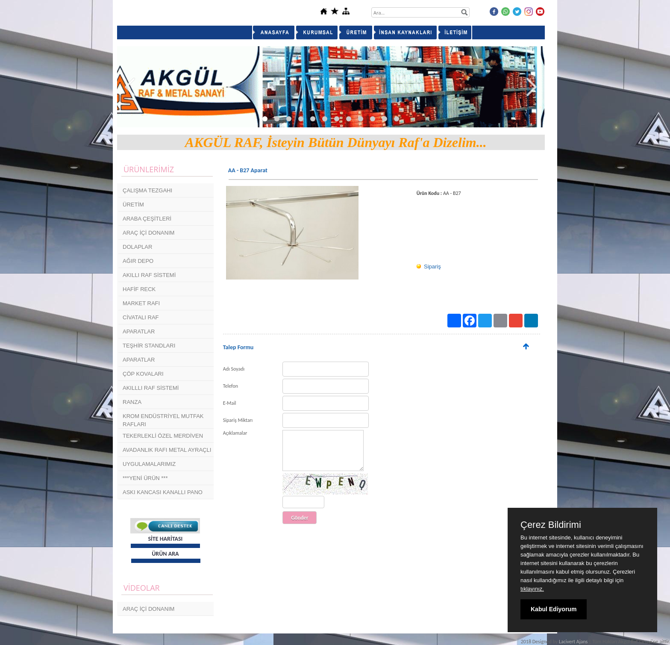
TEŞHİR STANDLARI (149, 345)
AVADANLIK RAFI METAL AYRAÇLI (167, 450)
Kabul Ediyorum (553, 609)
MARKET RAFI (141, 303)
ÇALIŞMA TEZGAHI (147, 190)
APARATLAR (139, 331)
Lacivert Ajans (573, 642)
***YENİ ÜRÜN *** (145, 478)
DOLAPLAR (137, 247)
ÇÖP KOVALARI (143, 374)
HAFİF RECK (139, 289)
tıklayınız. (532, 589)
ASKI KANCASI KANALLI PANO (163, 492)
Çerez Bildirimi (550, 525)
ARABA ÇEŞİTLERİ (147, 218)
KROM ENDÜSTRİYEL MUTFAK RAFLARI (163, 420)
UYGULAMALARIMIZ (149, 464)
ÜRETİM (133, 204)
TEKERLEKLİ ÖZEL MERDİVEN (163, 436)
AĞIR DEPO (138, 261)
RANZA (132, 402)
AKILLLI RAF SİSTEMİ (151, 388)
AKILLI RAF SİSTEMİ (149, 275)
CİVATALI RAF (141, 317)
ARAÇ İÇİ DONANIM (148, 233)
